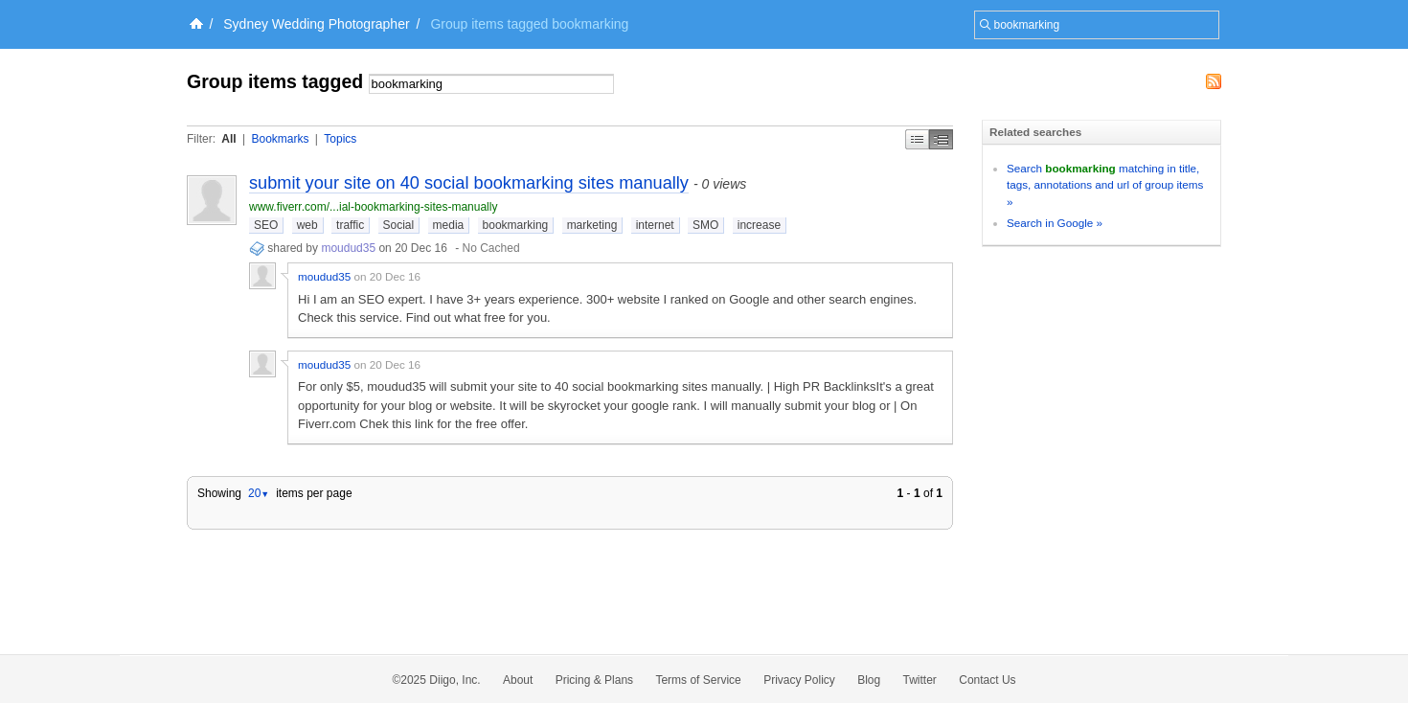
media (449, 225)
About (518, 680)
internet (655, 225)
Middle (941, 139)
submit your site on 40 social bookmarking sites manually (469, 183)
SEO (266, 225)
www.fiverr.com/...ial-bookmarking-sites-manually (373, 207)
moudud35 (348, 248)
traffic (350, 225)
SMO (705, 225)
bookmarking (516, 225)
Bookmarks (279, 139)
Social (399, 225)
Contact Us (987, 680)
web (307, 225)
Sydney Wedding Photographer (316, 24)
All (228, 139)
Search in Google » (1054, 222)
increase (759, 225)
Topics (340, 139)
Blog (868, 680)
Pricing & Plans (594, 680)
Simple (917, 139)
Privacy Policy (799, 680)
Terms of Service (697, 680)
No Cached (491, 248)
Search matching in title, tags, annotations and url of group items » (1105, 185)
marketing (592, 225)
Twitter (920, 680)
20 (258, 493)
